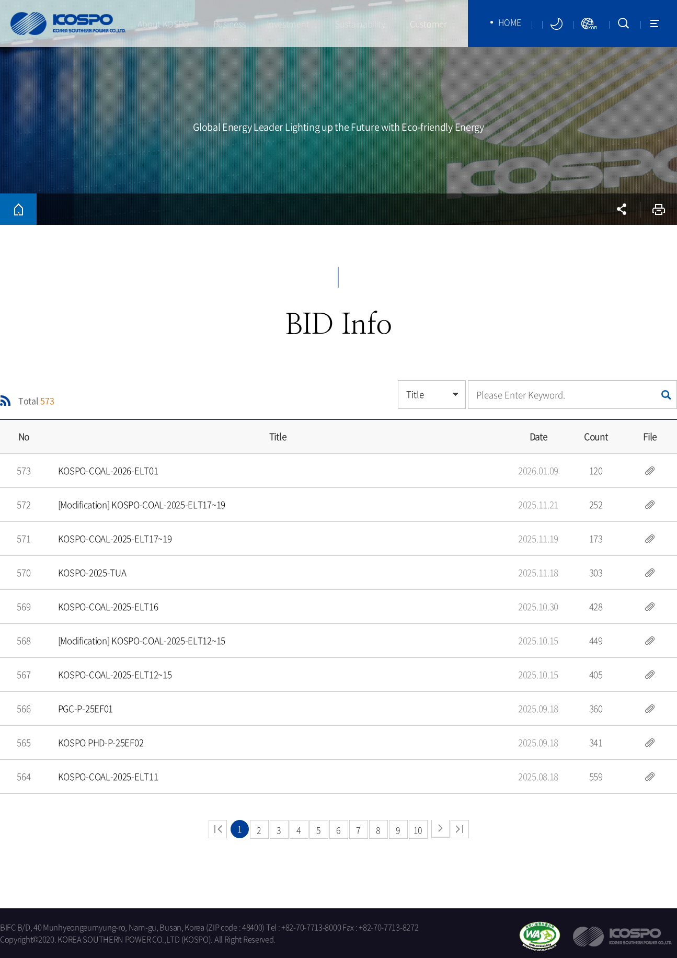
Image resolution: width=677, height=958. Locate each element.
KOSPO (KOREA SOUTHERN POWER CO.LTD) (67, 23)
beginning (218, 829)
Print (658, 209)
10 (418, 830)
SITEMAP (654, 23)
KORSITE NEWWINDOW (590, 23)
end (460, 829)
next (440, 829)
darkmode (556, 23)
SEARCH (623, 23)
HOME (509, 22)
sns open (621, 209)
